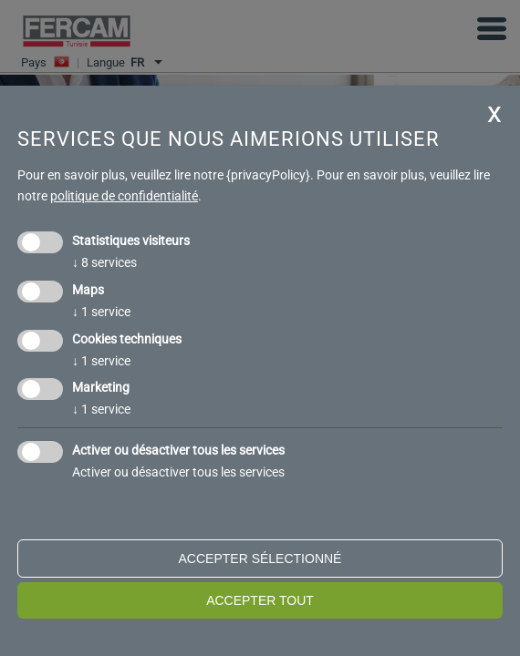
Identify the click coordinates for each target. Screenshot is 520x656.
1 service (101, 311)
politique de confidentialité (124, 196)
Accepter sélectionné (260, 558)
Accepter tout (260, 600)
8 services (104, 262)
